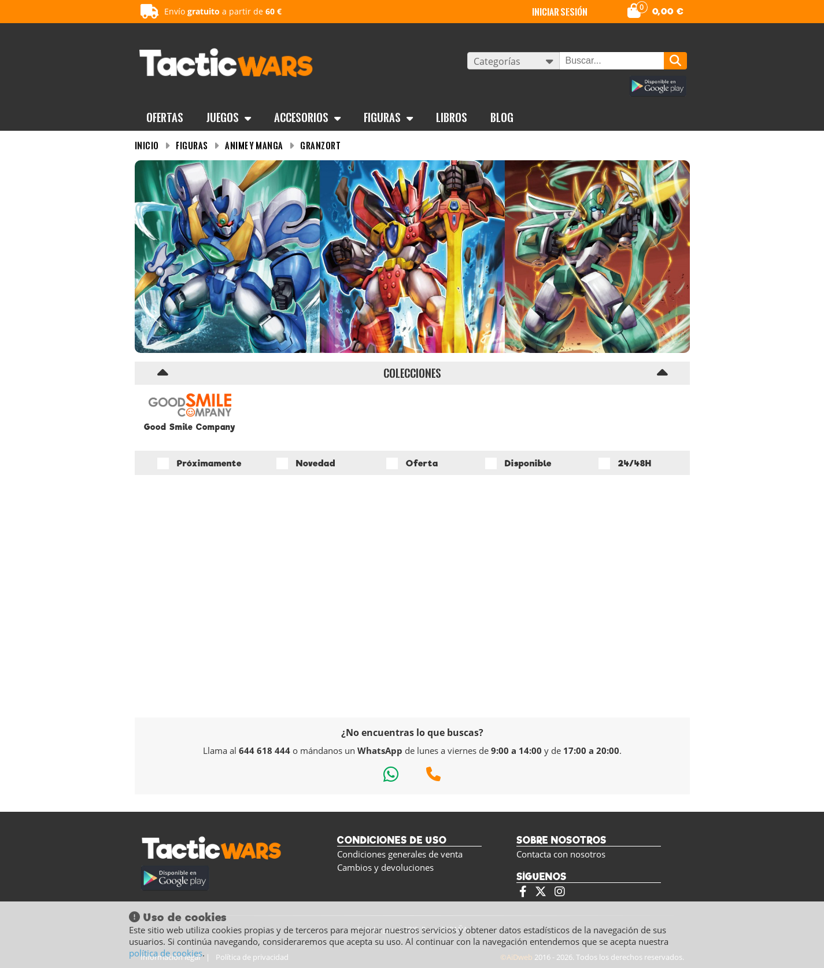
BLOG (501, 117)
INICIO (147, 145)
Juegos (228, 117)
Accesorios (307, 117)
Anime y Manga (254, 145)
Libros (451, 117)
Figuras (388, 117)
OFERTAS (164, 117)
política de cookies (165, 953)
